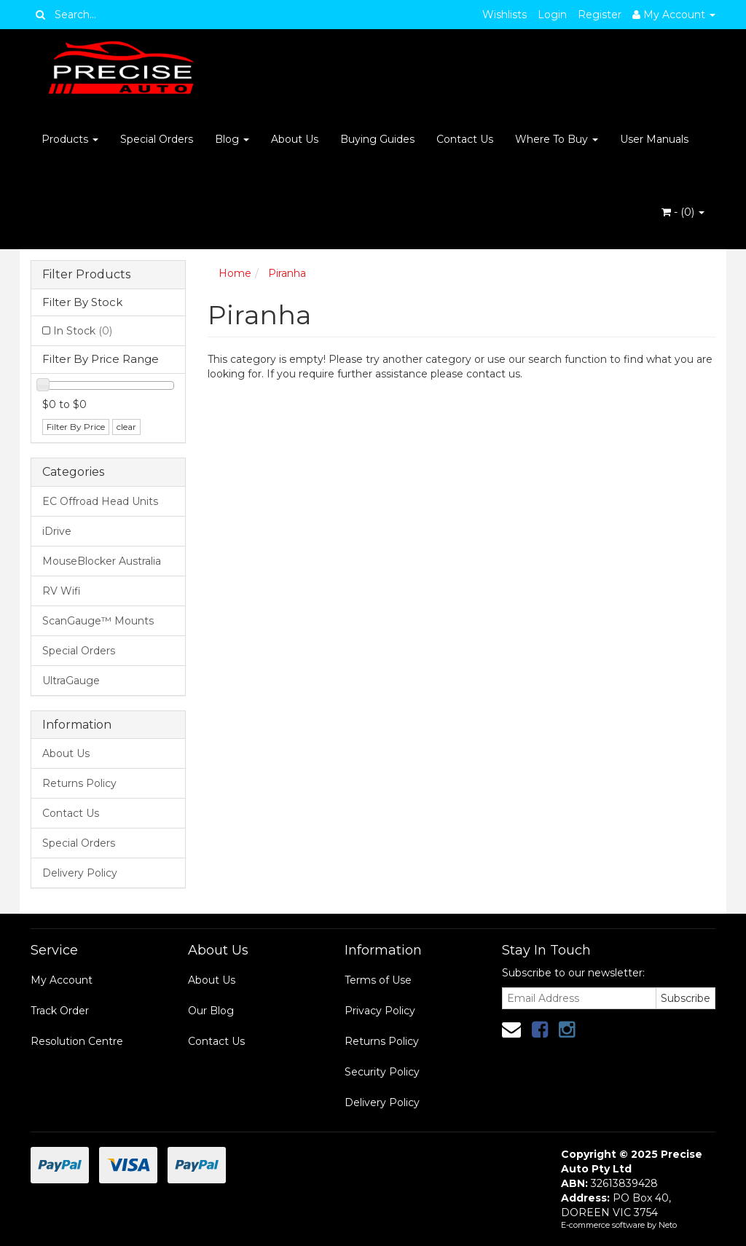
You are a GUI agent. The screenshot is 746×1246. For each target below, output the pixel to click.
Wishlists (504, 14)
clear (126, 426)
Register (599, 14)
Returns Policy (79, 783)
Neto (668, 1225)
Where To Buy (556, 139)
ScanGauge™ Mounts (98, 620)
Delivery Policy (79, 872)
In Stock (82, 330)
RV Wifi (61, 590)
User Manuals (654, 139)
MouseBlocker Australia (101, 561)
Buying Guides (377, 139)
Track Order (60, 1010)
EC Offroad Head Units (100, 501)
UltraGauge (71, 680)
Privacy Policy (380, 1010)
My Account (62, 980)
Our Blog (211, 1010)
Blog (232, 139)
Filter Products (86, 274)
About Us (294, 139)
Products (70, 139)
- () (682, 212)
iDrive (56, 531)
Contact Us (464, 139)
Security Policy (382, 1071)
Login (552, 14)
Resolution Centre (77, 1041)
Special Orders (156, 139)
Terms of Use (378, 980)
